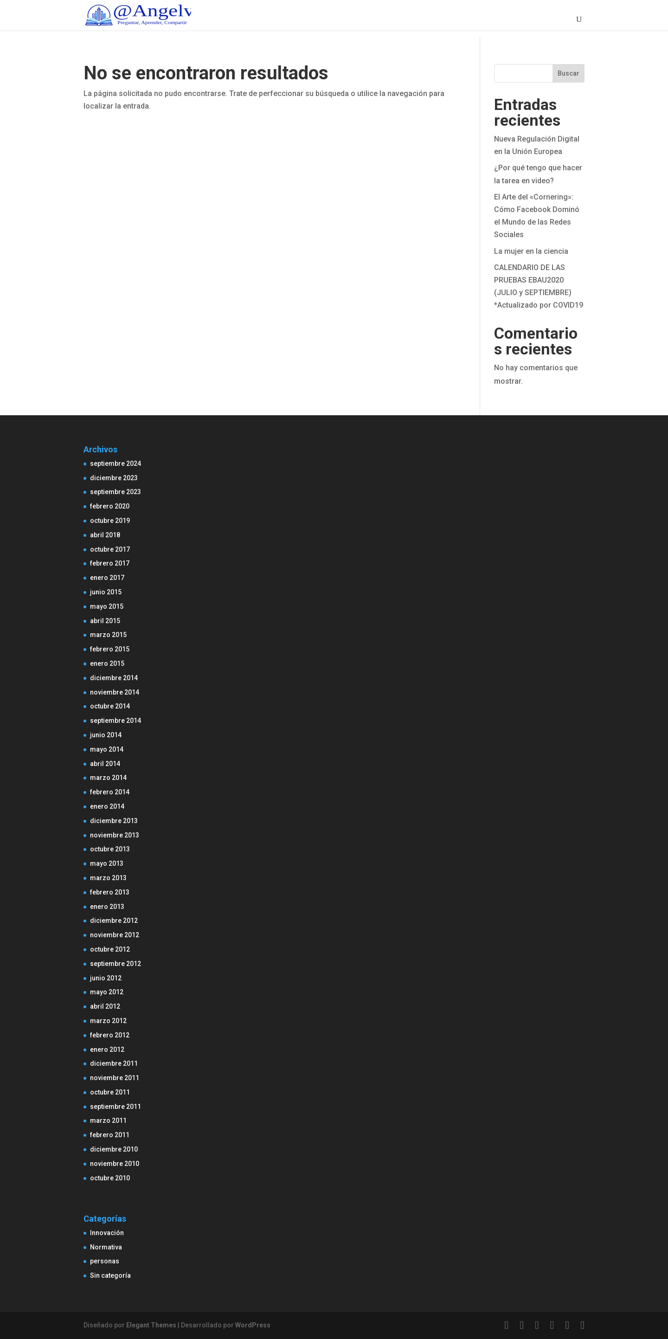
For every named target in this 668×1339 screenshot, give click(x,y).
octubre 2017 (110, 549)
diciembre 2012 (114, 920)
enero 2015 (107, 663)
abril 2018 (105, 535)
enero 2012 (107, 1049)
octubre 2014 (110, 706)
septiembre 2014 (115, 720)
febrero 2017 (109, 563)
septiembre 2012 (115, 963)
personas (104, 1261)
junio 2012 (106, 978)
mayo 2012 (106, 992)
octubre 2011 (110, 1092)
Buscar (568, 73)
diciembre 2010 (114, 1149)
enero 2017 (107, 577)
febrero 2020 (109, 506)
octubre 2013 (110, 849)
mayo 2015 (106, 606)
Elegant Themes (151, 1325)
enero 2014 (107, 806)
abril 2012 (105, 1006)
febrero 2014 (109, 792)
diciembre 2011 (114, 1063)
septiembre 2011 (115, 1106)
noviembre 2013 (114, 835)
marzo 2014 (108, 777)
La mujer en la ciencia (531, 251)
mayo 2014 (106, 749)
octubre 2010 (110, 1178)
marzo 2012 (108, 1020)
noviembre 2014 (114, 692)
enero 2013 (107, 906)
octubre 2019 (110, 520)
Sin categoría (110, 1275)
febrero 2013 (109, 892)
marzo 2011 (108, 1120)
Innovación (107, 1232)
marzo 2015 (108, 634)
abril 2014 (105, 763)
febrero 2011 (109, 1135)
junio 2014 (106, 735)
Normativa (106, 1247)
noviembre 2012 (114, 935)
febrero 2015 (109, 649)
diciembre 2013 (114, 820)
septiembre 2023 (115, 492)
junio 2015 (106, 592)
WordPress (252, 1325)
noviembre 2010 (114, 1163)
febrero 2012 (109, 1035)
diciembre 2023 (114, 478)
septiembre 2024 (115, 463)
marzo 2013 (108, 878)
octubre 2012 (110, 949)
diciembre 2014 (114, 678)
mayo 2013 (106, 863)
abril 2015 (105, 620)
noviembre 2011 (114, 1078)
